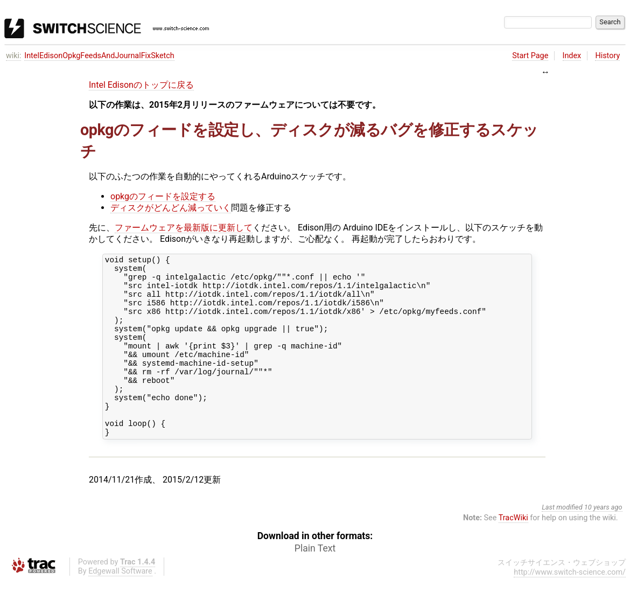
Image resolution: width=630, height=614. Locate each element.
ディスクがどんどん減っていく (170, 208)
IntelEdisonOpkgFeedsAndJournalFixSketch (99, 55)
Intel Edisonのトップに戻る (141, 85)
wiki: (14, 55)
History (607, 55)
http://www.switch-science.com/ (570, 606)
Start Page (530, 55)
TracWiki (513, 551)
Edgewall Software (120, 605)
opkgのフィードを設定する (162, 196)
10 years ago (603, 541)
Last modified (562, 541)
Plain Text (315, 582)
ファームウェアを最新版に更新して (184, 227)
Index (572, 55)
